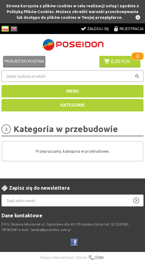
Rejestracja (131, 29)
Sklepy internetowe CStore (63, 257)
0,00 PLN (120, 61)
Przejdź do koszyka (24, 61)
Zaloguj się (98, 29)
